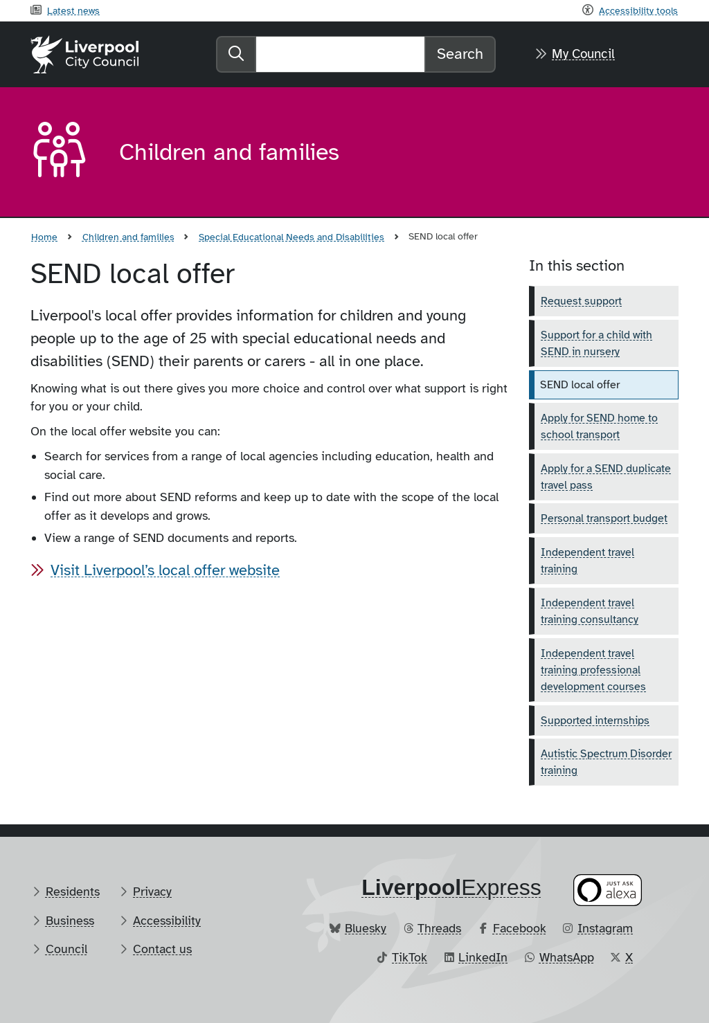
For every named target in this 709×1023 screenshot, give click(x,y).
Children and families (128, 236)
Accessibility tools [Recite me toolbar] (638, 10)
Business (70, 920)
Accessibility (167, 920)
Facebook (519, 928)
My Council (583, 54)
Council (66, 949)
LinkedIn (483, 957)
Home (44, 236)
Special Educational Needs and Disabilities (291, 236)
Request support (581, 301)
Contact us (162, 949)
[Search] (340, 54)
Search (460, 53)
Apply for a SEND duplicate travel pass (606, 477)
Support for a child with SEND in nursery (596, 343)
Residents (73, 891)
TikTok (409, 957)
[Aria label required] (63, 152)
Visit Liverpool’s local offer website (165, 570)
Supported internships (595, 720)
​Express (451, 887)
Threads (439, 928)
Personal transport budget (604, 518)
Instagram (605, 928)
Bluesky (365, 928)
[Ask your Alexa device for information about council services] (608, 889)
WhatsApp (566, 957)
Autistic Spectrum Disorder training (606, 762)
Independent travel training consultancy (589, 611)
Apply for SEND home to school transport (599, 426)
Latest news (73, 10)
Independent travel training (587, 560)
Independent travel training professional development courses (593, 670)
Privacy (152, 891)
